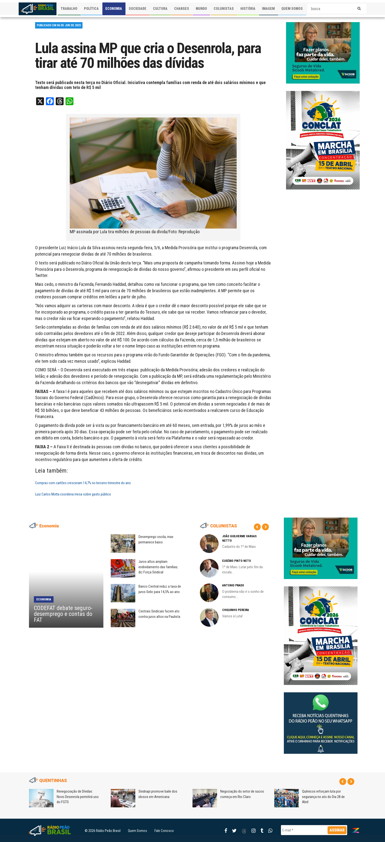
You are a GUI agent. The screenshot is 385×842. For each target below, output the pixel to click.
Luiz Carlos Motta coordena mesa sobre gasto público (73, 494)
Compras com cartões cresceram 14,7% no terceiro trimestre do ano (83, 483)
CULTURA (160, 9)
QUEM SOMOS (292, 9)
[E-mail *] (314, 830)
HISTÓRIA (247, 9)
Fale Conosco (164, 831)
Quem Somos (137, 831)
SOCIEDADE (137, 9)
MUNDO (201, 9)
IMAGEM (268, 9)
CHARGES (181, 9)
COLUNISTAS (224, 9)
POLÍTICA (91, 9)
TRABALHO (69, 9)
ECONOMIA (113, 9)
